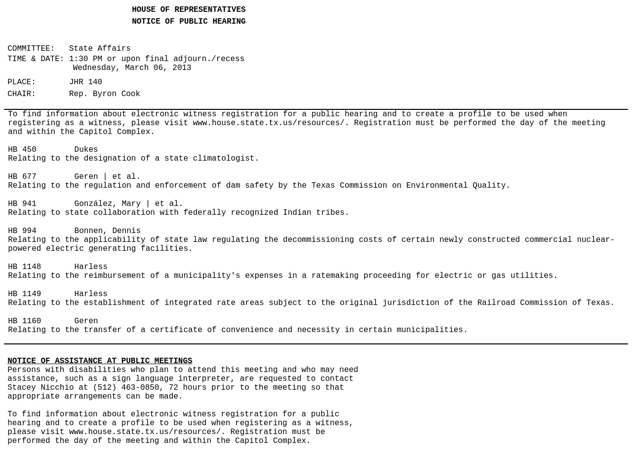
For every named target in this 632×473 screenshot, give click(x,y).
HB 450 (22, 149)
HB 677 (22, 176)
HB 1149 (24, 294)
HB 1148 (24, 267)
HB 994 (22, 231)
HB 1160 (24, 321)
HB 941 (22, 204)
